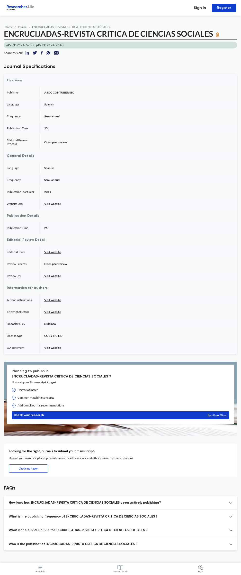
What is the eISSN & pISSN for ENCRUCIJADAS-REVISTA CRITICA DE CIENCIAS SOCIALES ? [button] (78, 530)
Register (224, 8)
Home (9, 27)
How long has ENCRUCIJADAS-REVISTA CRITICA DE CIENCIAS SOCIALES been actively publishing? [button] (85, 502)
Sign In (200, 7)
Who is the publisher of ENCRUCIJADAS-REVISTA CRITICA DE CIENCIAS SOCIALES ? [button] (73, 544)
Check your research (120, 415)
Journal (22, 27)
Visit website (52, 204)
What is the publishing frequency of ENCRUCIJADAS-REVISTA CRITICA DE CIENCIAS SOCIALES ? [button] (83, 516)
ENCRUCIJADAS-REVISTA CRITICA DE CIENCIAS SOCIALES (71, 27)
